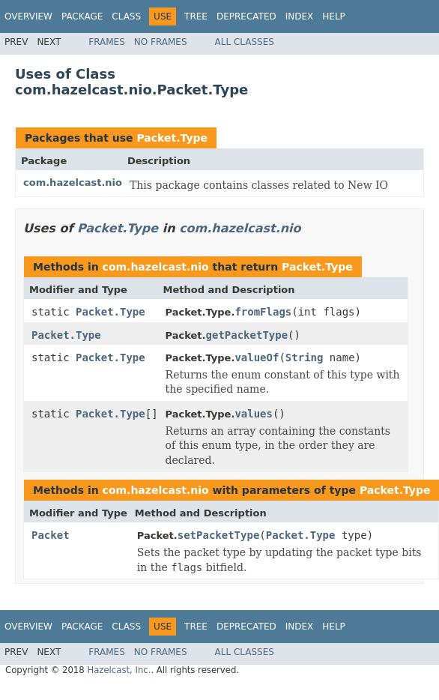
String (304, 357)
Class (126, 16)
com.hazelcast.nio (72, 182)
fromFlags (262, 312)
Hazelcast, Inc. (119, 670)
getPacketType (247, 335)
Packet (50, 535)
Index (299, 16)
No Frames (160, 42)
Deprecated (246, 16)
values (253, 414)
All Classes (244, 42)
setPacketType (219, 535)
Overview (28, 16)
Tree (196, 16)
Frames (106, 42)
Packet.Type (172, 138)
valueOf (256, 357)
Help (333, 16)
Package (82, 16)
